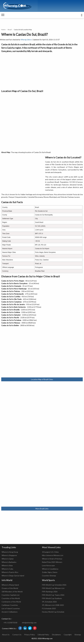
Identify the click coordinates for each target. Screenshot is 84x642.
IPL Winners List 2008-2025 (53, 605)
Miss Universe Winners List (52, 555)
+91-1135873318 (10, 623)
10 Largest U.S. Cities (50, 552)
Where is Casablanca (50, 569)
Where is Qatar (8, 559)
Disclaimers (56, 635)
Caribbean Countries (10, 605)
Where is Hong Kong (10, 552)
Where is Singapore (9, 555)
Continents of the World (11, 602)
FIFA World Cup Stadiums (52, 598)
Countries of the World (11, 598)
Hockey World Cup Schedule (53, 612)
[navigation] (2, 15)
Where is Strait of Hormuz (52, 559)
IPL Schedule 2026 (49, 602)
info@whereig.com (29, 623)
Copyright (68, 635)
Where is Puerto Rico (10, 572)
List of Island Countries (11, 608)
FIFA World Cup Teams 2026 (53, 595)
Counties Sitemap (49, 576)
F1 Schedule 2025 (49, 608)
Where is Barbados (9, 562)
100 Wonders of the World (12, 592)
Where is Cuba (7, 569)
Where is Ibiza (7, 565)
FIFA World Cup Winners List (53, 588)
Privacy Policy (29, 635)
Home (3, 29)
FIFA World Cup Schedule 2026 (54, 585)
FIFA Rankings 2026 (49, 592)
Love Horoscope (48, 565)
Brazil (10, 29)
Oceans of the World (10, 588)
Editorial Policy (43, 635)
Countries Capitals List (11, 595)
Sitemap (77, 635)
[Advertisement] (42, 70)
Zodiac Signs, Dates (49, 572)
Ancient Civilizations (10, 612)
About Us (6, 635)
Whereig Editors (26, 39)
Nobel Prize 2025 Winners (52, 562)
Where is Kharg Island (10, 585)
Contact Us (16, 635)
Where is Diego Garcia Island (13, 576)
